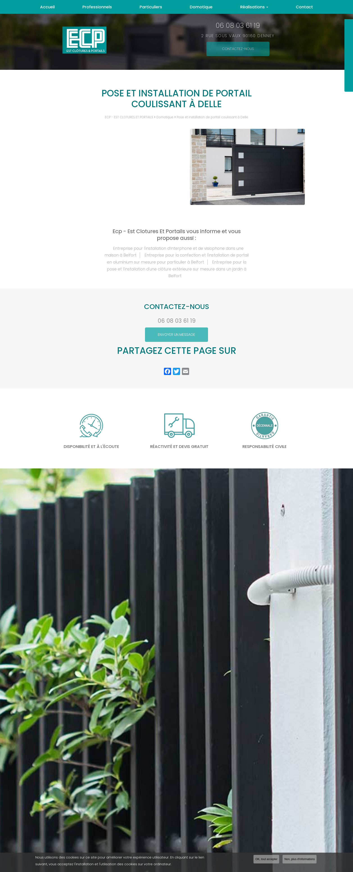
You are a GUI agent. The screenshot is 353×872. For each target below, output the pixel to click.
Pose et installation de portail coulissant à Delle (212, 117)
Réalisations (254, 7)
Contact (304, 7)
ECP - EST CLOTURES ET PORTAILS (129, 117)
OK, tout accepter (266, 859)
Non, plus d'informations (299, 859)
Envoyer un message (176, 334)
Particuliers (151, 7)
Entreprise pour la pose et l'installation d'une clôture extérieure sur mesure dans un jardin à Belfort (176, 269)
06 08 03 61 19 (177, 321)
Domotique (201, 7)
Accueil (47, 7)
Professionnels (97, 7)
